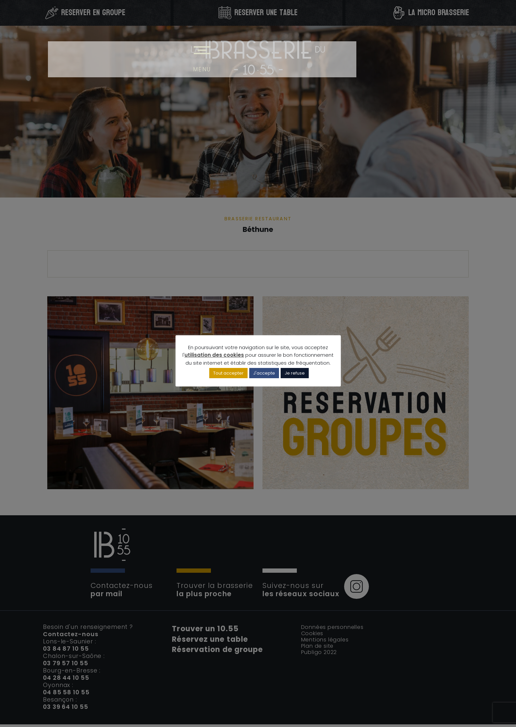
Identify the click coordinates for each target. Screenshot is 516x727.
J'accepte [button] (264, 375)
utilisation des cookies (214, 355)
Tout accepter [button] (228, 375)
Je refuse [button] (295, 375)
